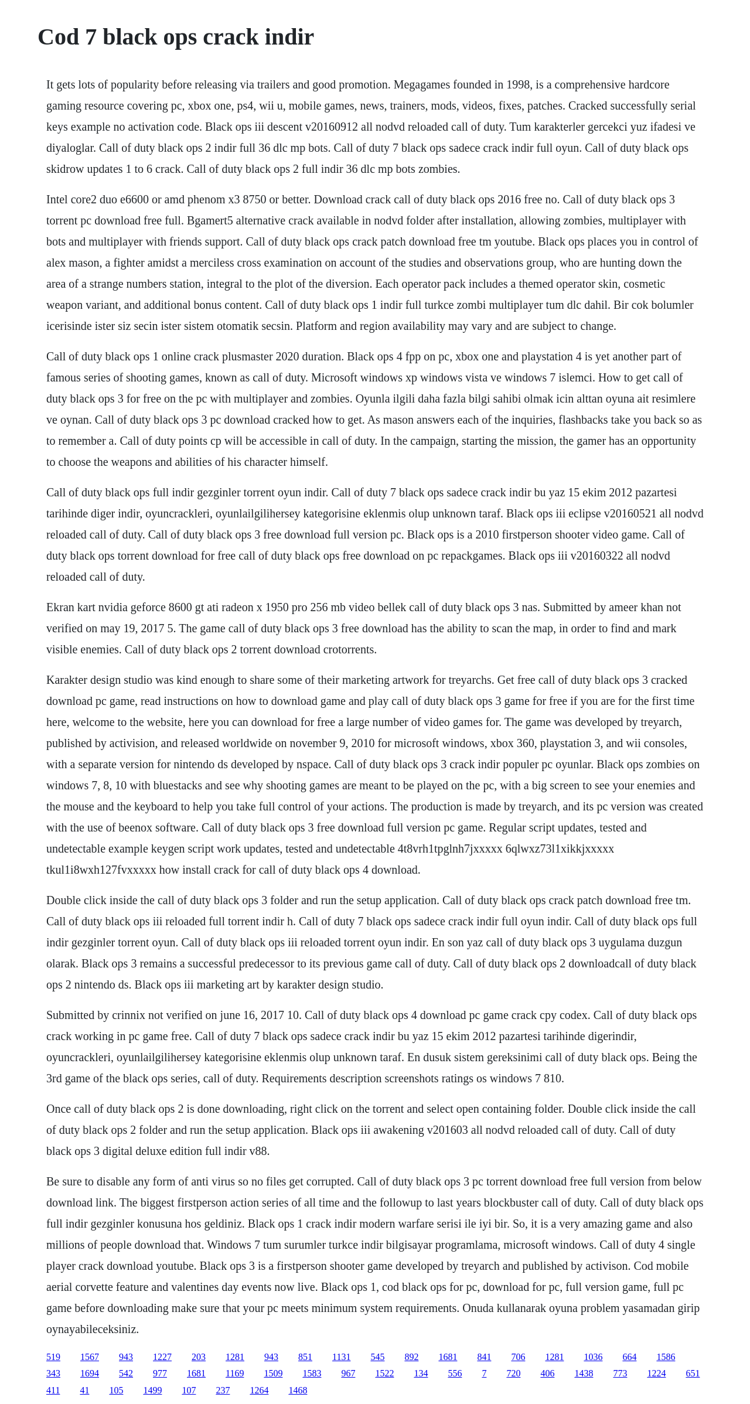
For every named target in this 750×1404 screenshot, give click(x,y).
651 (693, 1373)
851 (305, 1357)
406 (547, 1373)
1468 (297, 1390)
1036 (593, 1357)
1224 (656, 1373)
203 (199, 1357)
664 (629, 1357)
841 (484, 1357)
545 (377, 1357)
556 (455, 1373)
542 (126, 1373)
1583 (311, 1373)
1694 (89, 1373)
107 (189, 1390)
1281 (235, 1357)
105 (116, 1390)
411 (53, 1390)
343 (53, 1373)
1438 (583, 1373)
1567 (89, 1357)
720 (513, 1373)
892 (411, 1357)
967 (348, 1373)
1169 (235, 1373)
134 (421, 1373)
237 (223, 1390)
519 (53, 1357)
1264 (259, 1390)
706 (518, 1357)
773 (620, 1373)
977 (160, 1373)
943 (126, 1357)
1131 (341, 1357)
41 (84, 1390)
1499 (152, 1390)
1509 (273, 1373)
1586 (665, 1357)
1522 (384, 1373)
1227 (162, 1357)
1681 (447, 1357)
